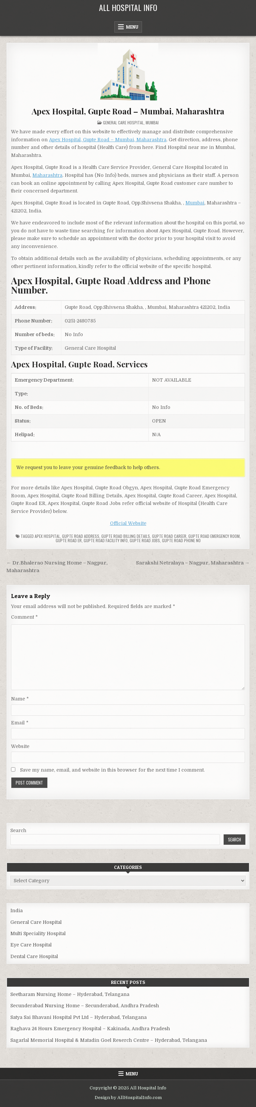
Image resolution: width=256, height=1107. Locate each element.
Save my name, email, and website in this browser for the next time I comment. (112, 770)
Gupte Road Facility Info (106, 540)
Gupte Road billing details (125, 536)
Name (20, 698)
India (16, 910)
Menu (132, 27)
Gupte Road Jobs (145, 540)
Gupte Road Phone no (181, 540)
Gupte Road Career (169, 536)
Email (19, 722)
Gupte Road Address (80, 536)
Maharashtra (47, 175)
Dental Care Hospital (34, 956)
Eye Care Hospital (31, 944)
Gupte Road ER (69, 540)
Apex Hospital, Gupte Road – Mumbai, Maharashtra (128, 111)
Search (18, 830)
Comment (24, 617)
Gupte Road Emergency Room (214, 536)
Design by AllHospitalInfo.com (128, 1097)
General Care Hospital (123, 122)
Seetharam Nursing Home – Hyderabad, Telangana (69, 994)
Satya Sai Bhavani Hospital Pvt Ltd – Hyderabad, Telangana (78, 1017)
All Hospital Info (128, 7)
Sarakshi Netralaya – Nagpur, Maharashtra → (193, 563)
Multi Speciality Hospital (38, 933)
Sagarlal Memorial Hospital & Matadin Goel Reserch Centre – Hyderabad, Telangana (108, 1040)
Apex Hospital (47, 536)
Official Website (128, 523)
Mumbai (152, 122)
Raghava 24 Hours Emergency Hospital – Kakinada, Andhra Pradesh (90, 1028)
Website (20, 746)
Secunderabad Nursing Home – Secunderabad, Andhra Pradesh (84, 1005)
